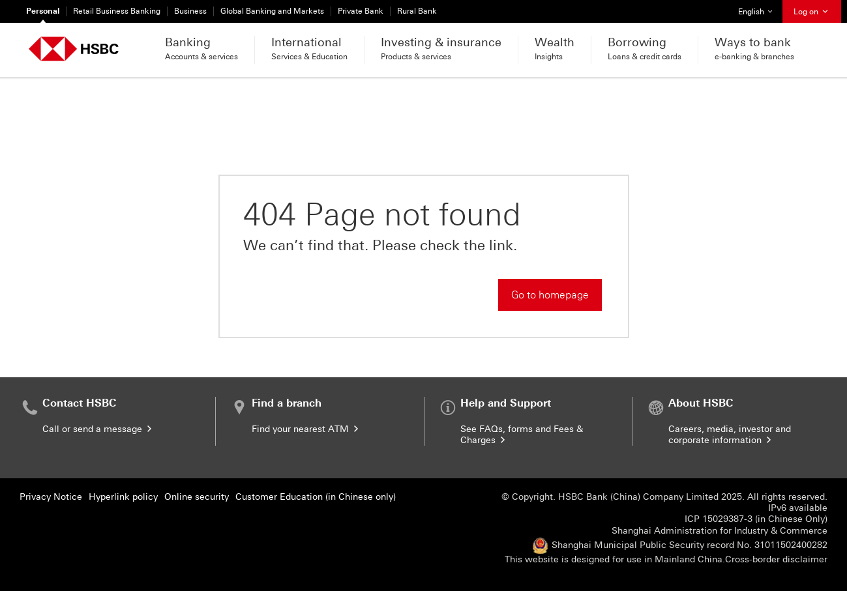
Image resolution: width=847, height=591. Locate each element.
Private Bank (360, 11)
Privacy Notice (51, 496)
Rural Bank (417, 11)
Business (190, 11)
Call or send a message (98, 429)
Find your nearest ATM (306, 429)
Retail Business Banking (116, 11)
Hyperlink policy (123, 496)
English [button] (759, 8)
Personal (42, 11)
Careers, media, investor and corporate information (729, 435)
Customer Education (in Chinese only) (315, 496)
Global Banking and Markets (272, 11)
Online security (196, 496)
